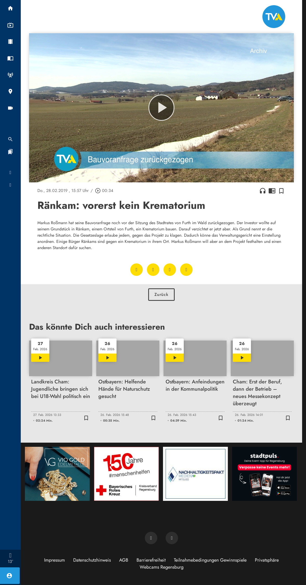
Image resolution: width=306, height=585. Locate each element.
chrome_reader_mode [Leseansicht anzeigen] (272, 190)
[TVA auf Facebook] (151, 538)
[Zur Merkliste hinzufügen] (281, 191)
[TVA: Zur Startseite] (273, 16)
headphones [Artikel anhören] (262, 190)
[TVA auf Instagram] (172, 538)
